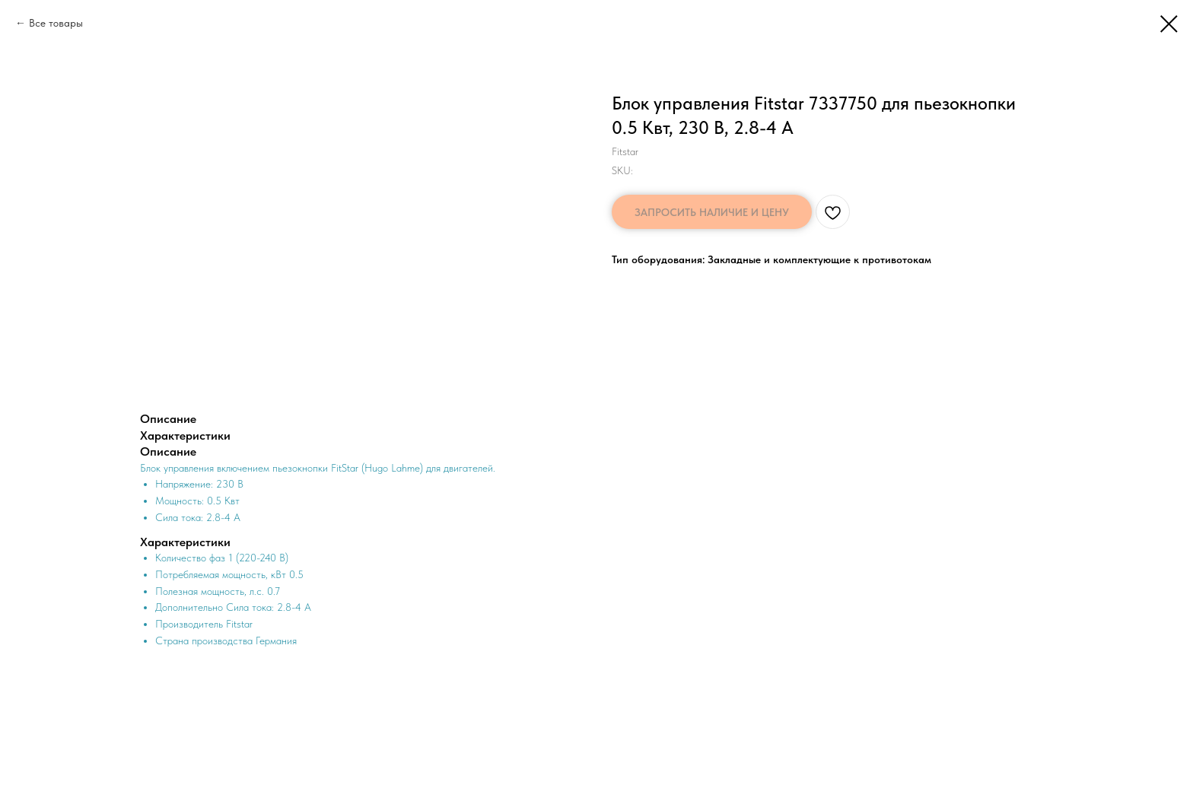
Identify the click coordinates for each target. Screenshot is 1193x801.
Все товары (56, 23)
